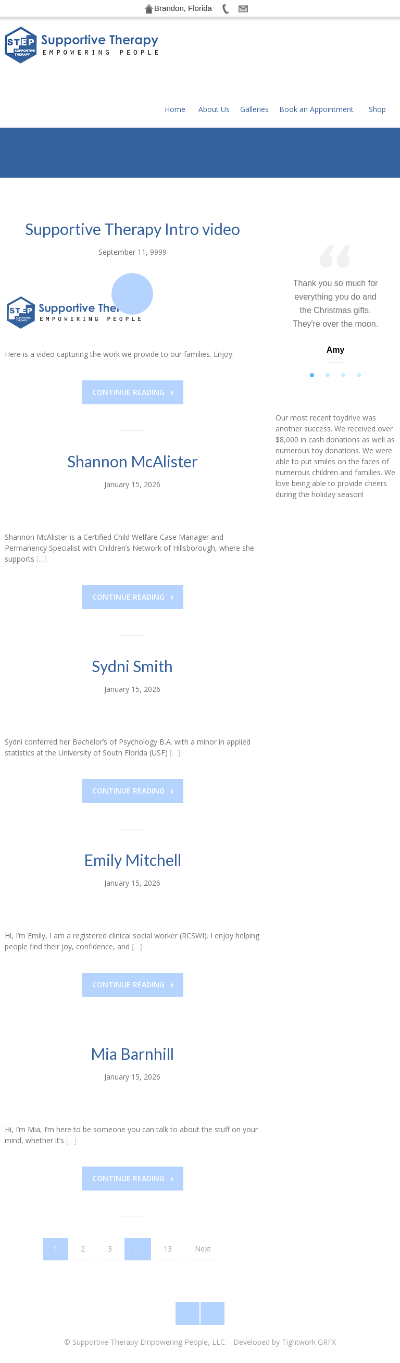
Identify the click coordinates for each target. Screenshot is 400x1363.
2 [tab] (327, 328)
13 (168, 1201)
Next (203, 1201)
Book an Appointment (316, 49)
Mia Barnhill (132, 1006)
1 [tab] (312, 328)
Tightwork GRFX (309, 1342)
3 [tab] (343, 328)
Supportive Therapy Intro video (132, 181)
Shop (377, 49)
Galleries (254, 49)
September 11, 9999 (132, 204)
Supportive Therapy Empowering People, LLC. (149, 1342)
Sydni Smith (132, 618)
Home (175, 49)
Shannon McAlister (132, 413)
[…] (41, 511)
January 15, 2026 (132, 437)
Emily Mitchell (132, 812)
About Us (214, 49)
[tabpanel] (335, 259)
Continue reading (132, 345)
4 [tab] (359, 328)
